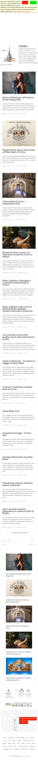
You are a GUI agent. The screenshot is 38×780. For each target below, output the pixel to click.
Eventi (5, 740)
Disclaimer (16, 749)
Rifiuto (25, 3)
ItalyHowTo (11, 737)
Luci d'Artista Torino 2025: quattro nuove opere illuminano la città (18, 337)
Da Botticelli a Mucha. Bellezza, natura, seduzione (17, 484)
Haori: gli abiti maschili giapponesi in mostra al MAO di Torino (18, 511)
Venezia (34, 743)
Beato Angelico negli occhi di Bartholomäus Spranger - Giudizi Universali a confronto (17, 309)
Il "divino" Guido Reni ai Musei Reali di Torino (17, 388)
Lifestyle (19, 740)
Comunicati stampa (22, 746)
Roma (18, 743)
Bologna (5, 746)
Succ (32, 541)
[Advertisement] (16, 23)
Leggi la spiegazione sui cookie (21, 11)
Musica (4, 743)
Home (5, 737)
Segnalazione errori (7, 749)
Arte (10, 740)
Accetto (33, 3)
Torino (25, 113)
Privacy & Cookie (20, 737)
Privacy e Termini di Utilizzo (15, 727)
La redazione (32, 746)
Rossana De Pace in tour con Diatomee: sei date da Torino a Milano (17, 254)
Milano (23, 743)
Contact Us (32, 749)
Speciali (32, 737)
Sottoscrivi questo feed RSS (20, 532)
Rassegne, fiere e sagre (28, 740)
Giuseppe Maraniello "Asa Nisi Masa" (17, 458)
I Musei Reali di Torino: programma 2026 (13, 202)
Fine (4, 545)
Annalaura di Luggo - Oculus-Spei (17, 434)
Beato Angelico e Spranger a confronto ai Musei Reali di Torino (16, 282)
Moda (14, 740)
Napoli (10, 746)
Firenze (28, 743)
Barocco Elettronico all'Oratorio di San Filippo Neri (18, 98)
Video (13, 743)
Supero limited (17, 756)
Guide (27, 737)
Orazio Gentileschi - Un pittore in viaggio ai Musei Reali (19, 362)
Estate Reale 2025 (10, 411)
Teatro (9, 743)
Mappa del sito (24, 749)
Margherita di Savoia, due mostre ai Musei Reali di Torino (18, 151)
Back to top (19, 713)
